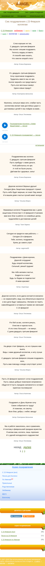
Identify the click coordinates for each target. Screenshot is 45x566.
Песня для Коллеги (9, 476)
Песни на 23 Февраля (9, 536)
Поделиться (29, 516)
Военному (6, 497)
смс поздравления (11, 12)
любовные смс (7, 16)
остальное (39, 145)
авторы (2, 563)
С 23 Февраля (7, 31)
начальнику (24, 34)
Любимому (6, 490)
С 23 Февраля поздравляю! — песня (25, 135)
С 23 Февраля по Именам (10, 540)
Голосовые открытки (30, 0)
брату (41, 31)
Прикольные (7, 483)
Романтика (13, 0)
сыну (4, 34)
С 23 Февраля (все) (9, 472)
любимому (18, 31)
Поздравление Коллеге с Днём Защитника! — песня (23, 125)
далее (27, 447)
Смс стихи (41, 0)
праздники (21, 16)
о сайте (37, 561)
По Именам (7, 479)
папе (34, 31)
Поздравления (5, 0)
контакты (11, 563)
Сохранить (17, 516)
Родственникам (8, 487)
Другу (4, 494)
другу (27, 31)
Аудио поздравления (22, 467)
